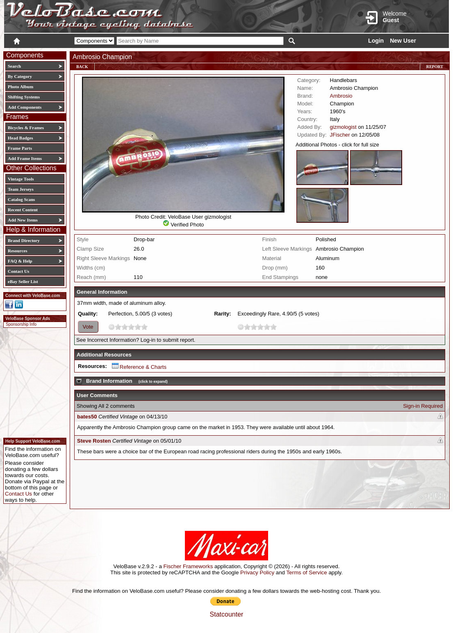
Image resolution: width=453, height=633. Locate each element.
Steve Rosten (94, 441)
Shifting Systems (24, 96)
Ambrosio (341, 96)
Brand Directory (24, 240)
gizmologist (343, 127)
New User (403, 40)
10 (144, 327)
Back (82, 66)
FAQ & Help (20, 260)
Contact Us (18, 271)
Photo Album (20, 86)
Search (14, 66)
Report (434, 66)
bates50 (87, 417)
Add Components (24, 107)
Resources (17, 250)
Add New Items (23, 219)
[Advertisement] (32, 381)
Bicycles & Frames (26, 127)
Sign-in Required (423, 406)
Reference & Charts (139, 367)
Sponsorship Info (21, 324)
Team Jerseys (21, 189)
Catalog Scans (21, 199)
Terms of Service (306, 572)
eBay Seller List (23, 281)
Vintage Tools (21, 178)
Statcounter (227, 614)
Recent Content (23, 209)
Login (376, 40)
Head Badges (20, 137)
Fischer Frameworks (188, 566)
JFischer (340, 135)
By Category (20, 76)
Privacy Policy (257, 572)
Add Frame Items (25, 158)
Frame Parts (20, 148)
